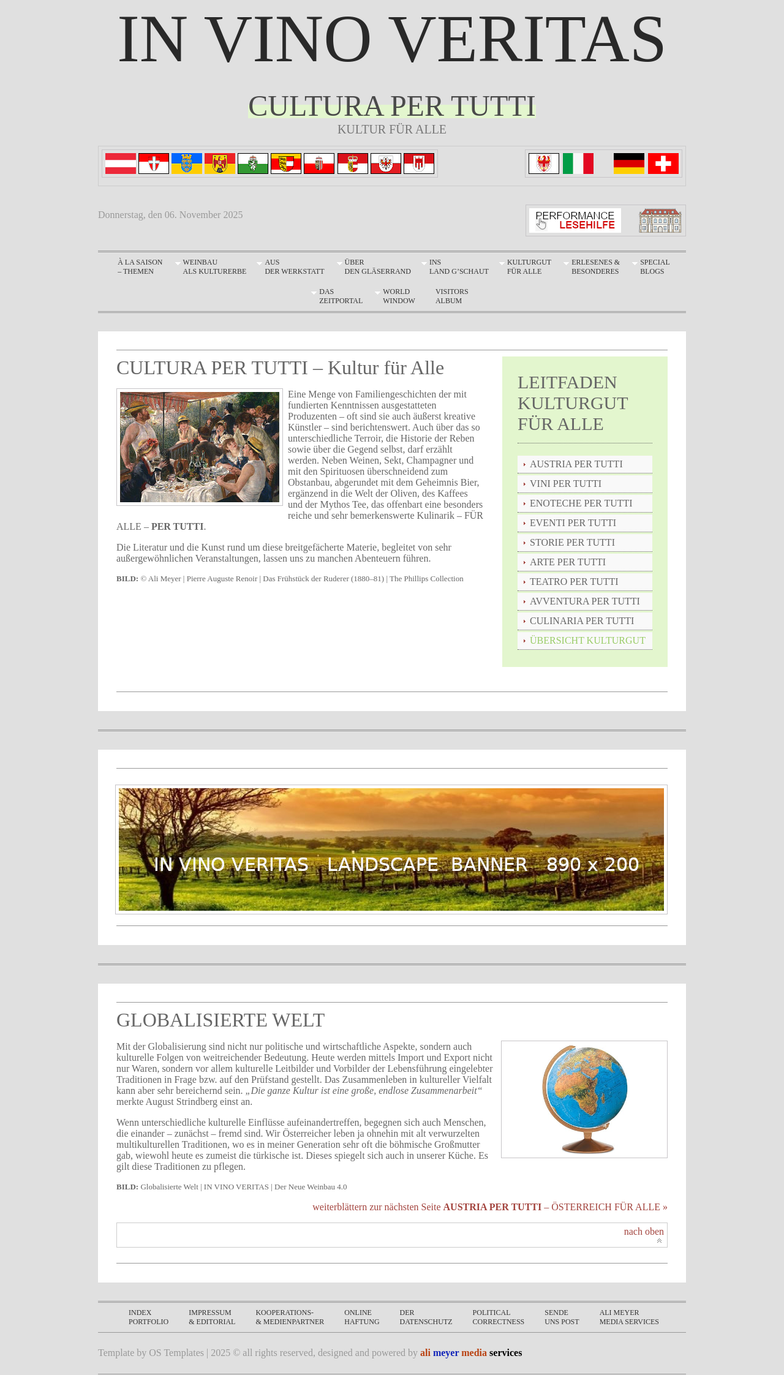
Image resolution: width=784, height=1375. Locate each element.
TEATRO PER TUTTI (574, 581)
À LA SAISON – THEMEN (140, 267)
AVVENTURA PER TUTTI (585, 601)
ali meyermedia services (629, 1317)
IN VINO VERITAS (392, 38)
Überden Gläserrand (378, 267)
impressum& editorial (212, 1317)
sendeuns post (562, 1317)
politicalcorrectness (499, 1317)
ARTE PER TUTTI (568, 562)
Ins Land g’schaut (459, 267)
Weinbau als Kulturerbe (215, 267)
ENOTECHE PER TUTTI (581, 503)
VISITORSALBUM (452, 296)
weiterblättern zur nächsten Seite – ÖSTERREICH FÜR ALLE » (490, 1207)
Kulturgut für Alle (529, 267)
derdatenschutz (426, 1317)
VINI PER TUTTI (565, 483)
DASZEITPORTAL (341, 296)
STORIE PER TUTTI (572, 542)
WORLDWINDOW (399, 296)
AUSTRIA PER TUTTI (576, 464)
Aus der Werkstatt (294, 267)
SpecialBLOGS (655, 267)
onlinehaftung (361, 1317)
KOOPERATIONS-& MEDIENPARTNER (289, 1317)
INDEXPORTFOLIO (148, 1317)
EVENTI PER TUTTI (573, 523)
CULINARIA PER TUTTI (582, 621)
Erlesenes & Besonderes (595, 267)
